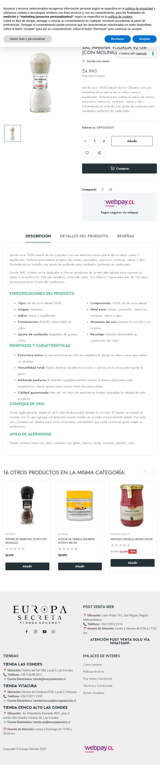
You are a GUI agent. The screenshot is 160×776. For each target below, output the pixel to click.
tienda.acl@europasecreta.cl (51, 722)
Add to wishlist (87, 153)
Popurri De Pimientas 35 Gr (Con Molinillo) (25, 541)
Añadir (132, 141)
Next (153, 471)
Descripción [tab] (38, 236)
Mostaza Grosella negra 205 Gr (131, 539)
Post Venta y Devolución (97, 679)
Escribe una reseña (97, 61)
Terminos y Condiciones (97, 686)
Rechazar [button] (117, 39)
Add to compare (99, 153)
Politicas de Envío (93, 671)
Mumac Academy (93, 693)
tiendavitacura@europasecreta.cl (54, 700)
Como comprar (92, 664)
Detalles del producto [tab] (84, 236)
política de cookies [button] (120, 16)
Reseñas (125, 236)
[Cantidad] (94, 141)
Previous (145, 471)
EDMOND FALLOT (120, 534)
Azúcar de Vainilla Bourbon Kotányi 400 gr (76, 541)
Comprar (119, 168)
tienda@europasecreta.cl (49, 679)
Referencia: (89, 127)
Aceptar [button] (144, 39)
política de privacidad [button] (139, 8)
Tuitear (111, 189)
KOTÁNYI (10, 534)
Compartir (103, 189)
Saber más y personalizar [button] (27, 39)
